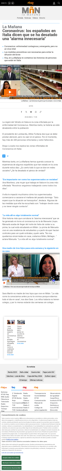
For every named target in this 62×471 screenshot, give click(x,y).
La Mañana (16, 58)
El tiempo (23, 380)
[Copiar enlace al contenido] (40, 111)
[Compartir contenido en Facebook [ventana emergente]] (21, 111)
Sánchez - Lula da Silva (15, 376)
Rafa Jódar (24, 372)
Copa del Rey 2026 (34, 376)
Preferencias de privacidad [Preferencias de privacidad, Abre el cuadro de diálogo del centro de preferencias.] (11, 468)
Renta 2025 (12, 372)
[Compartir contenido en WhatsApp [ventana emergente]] (35, 111)
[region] (31, 441)
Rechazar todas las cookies (11, 463)
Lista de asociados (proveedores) (12, 452)
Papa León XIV (48, 372)
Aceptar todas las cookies (11, 457)
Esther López (50, 376)
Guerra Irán (35, 372)
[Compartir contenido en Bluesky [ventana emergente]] (31, 111)
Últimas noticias (36, 380)
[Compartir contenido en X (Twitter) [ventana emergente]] (26, 111)
